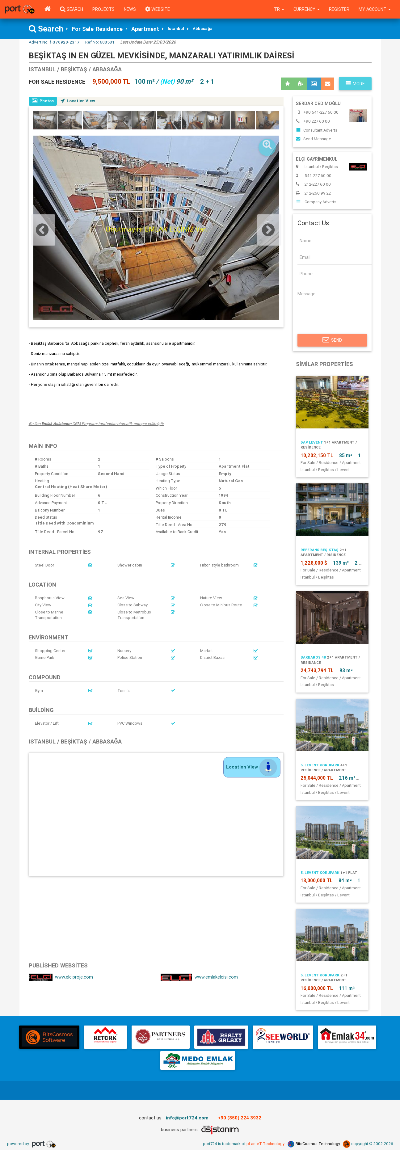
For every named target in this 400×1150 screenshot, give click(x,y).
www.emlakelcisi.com (199, 977)
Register (339, 9)
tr (279, 9)
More (355, 83)
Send (332, 340)
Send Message (313, 138)
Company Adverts (316, 201)
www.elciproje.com (61, 977)
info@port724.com (187, 1118)
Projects (103, 9)
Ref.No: (100, 42)
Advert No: (54, 42)
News (130, 9)
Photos (43, 100)
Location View (78, 100)
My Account (375, 9)
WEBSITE (157, 9)
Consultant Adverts (316, 130)
